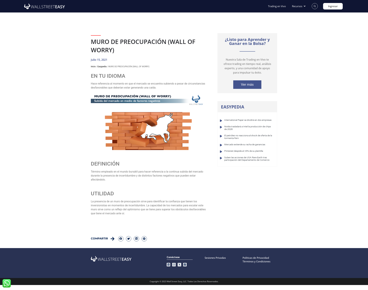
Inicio (93, 66)
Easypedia (102, 66)
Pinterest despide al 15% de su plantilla (243, 151)
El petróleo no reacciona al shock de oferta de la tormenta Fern (248, 137)
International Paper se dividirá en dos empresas (248, 120)
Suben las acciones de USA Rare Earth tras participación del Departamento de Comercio (247, 159)
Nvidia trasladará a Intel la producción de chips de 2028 (247, 128)
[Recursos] (299, 6)
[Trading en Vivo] (277, 6)
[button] (120, 238)
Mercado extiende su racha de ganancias (244, 144)
